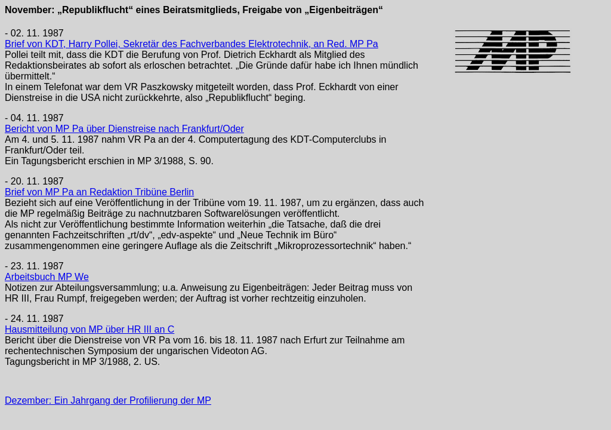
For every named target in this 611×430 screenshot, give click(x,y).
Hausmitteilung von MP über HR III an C (89, 329)
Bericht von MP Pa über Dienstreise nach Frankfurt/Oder (124, 129)
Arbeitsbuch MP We (47, 277)
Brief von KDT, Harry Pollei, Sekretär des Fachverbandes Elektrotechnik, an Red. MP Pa (191, 44)
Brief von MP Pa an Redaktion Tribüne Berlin (99, 192)
